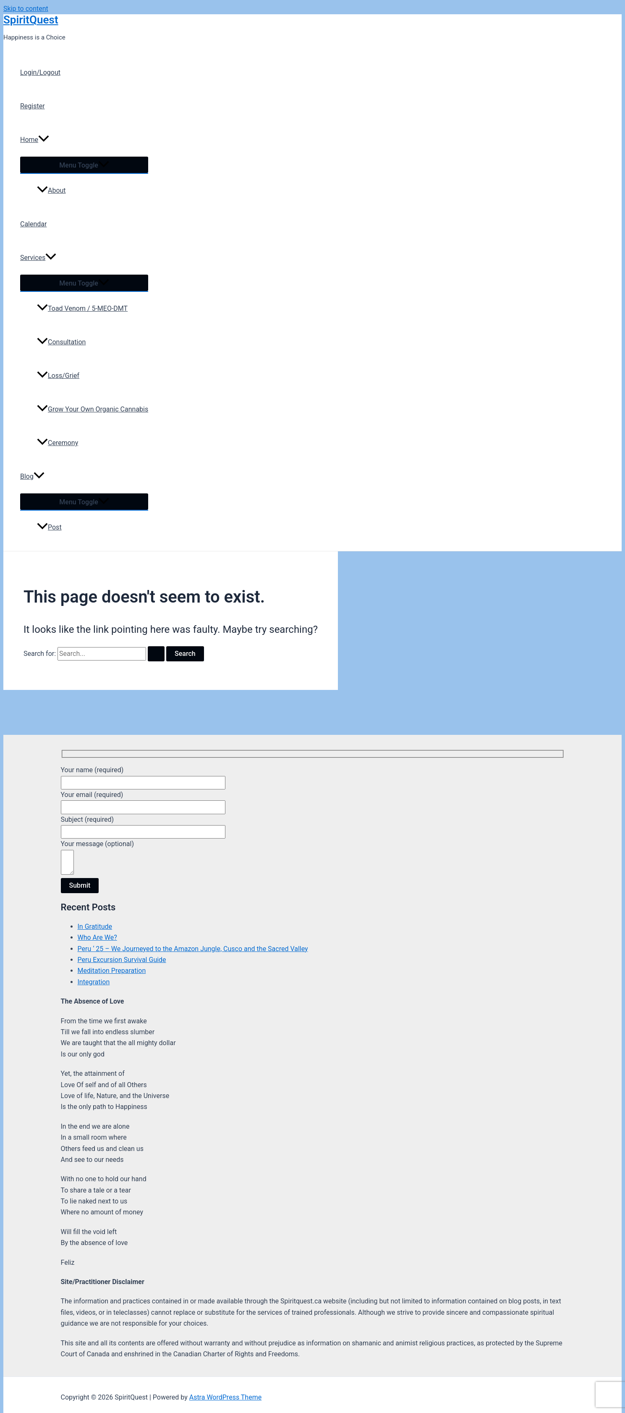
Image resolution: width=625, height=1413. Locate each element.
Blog (32, 476)
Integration (94, 982)
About (51, 190)
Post (49, 527)
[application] (43, 140)
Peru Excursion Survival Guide (122, 960)
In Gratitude (95, 927)
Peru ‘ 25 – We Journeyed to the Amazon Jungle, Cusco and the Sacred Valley (193, 949)
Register (32, 106)
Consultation (61, 342)
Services (38, 258)
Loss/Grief (58, 376)
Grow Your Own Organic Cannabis (92, 409)
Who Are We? (97, 937)
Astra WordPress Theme (225, 1397)
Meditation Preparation (112, 971)
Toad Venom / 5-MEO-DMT (82, 308)
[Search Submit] (156, 653)
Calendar (33, 224)
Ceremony (57, 443)
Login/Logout (40, 72)
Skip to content (25, 9)
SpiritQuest (30, 19)
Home (34, 140)
